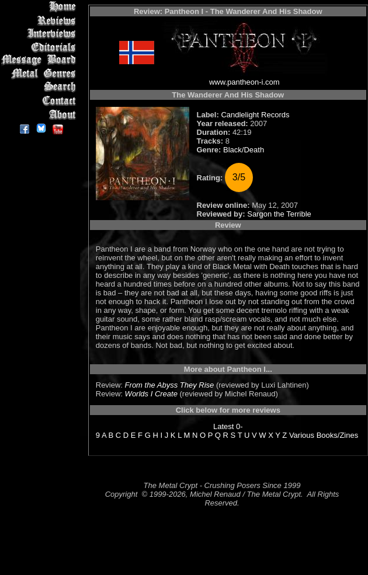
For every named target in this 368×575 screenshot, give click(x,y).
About (40, 114)
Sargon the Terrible (279, 214)
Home (40, 6)
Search (40, 87)
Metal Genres (40, 74)
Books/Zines (338, 435)
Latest (223, 426)
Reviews (40, 20)
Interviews (40, 33)
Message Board (40, 60)
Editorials (40, 47)
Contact (40, 100)
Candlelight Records (255, 114)
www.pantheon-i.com (244, 82)
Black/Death (243, 149)
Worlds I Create (151, 393)
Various (301, 435)
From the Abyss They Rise (169, 385)
